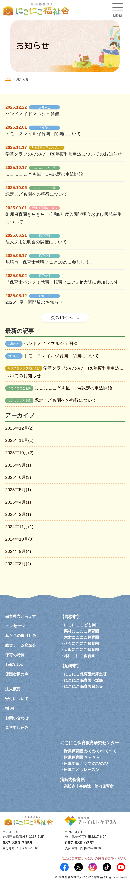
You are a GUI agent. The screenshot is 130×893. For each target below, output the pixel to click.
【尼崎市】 (70, 666)
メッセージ (15, 626)
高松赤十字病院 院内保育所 (89, 786)
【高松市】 (70, 616)
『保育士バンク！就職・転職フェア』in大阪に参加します (62, 282)
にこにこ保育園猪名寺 (83, 686)
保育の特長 (14, 655)
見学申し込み (16, 727)
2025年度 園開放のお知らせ (34, 302)
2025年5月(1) (18, 489)
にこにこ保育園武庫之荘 (85, 674)
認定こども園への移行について (36, 194)
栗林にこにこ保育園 (81, 631)
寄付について (17, 699)
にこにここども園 (80, 625)
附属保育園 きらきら (82, 757)
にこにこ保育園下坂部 (83, 680)
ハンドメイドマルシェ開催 (32, 113)
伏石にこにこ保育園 (81, 643)
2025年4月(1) (18, 502)
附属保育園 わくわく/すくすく (90, 751)
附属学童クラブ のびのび (86, 763)
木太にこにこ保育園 (81, 637)
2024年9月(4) (18, 551)
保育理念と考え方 (20, 616)
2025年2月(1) (18, 514)
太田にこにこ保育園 (81, 649)
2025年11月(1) (19, 440)
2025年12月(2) (19, 428)
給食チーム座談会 (20, 645)
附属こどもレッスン (81, 769)
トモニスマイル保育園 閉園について (43, 133)
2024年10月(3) (19, 539)
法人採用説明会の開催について (36, 242)
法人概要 (12, 689)
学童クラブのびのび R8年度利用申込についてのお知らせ (63, 154)
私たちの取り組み (21, 635)
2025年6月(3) (18, 477)
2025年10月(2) (19, 452)
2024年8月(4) (18, 563)
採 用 (9, 708)
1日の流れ (14, 664)
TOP (8, 79)
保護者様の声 (16, 674)
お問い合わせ (17, 718)
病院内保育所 (72, 779)
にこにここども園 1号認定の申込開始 (44, 174)
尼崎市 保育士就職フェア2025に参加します (49, 262)
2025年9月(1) (18, 465)
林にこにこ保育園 (79, 656)
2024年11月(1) (19, 526)
